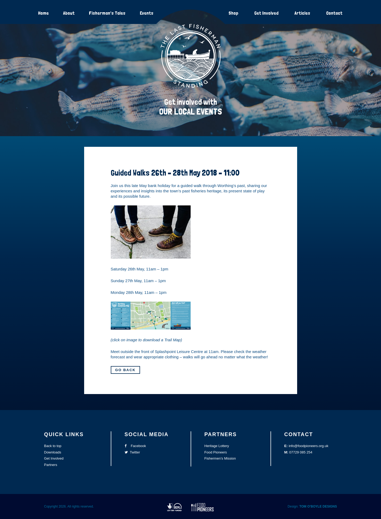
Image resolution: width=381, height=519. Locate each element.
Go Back (125, 370)
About (69, 13)
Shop (233, 13)
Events (146, 13)
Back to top (53, 446)
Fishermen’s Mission (220, 458)
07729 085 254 (300, 452)
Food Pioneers (215, 452)
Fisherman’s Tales (107, 13)
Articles (302, 13)
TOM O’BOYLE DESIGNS (318, 506)
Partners (50, 465)
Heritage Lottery (216, 446)
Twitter (132, 452)
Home (43, 13)
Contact (334, 13)
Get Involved (266, 13)
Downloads (52, 452)
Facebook (135, 446)
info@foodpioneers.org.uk (308, 446)
